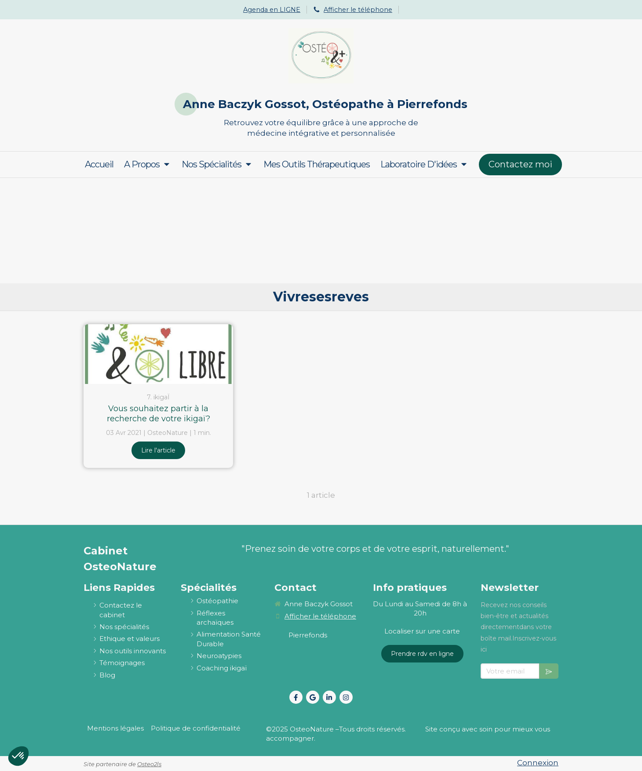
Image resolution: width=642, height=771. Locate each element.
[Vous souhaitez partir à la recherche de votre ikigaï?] (158, 354)
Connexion (537, 762)
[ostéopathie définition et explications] (217, 600)
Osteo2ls (149, 763)
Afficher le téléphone (358, 10)
